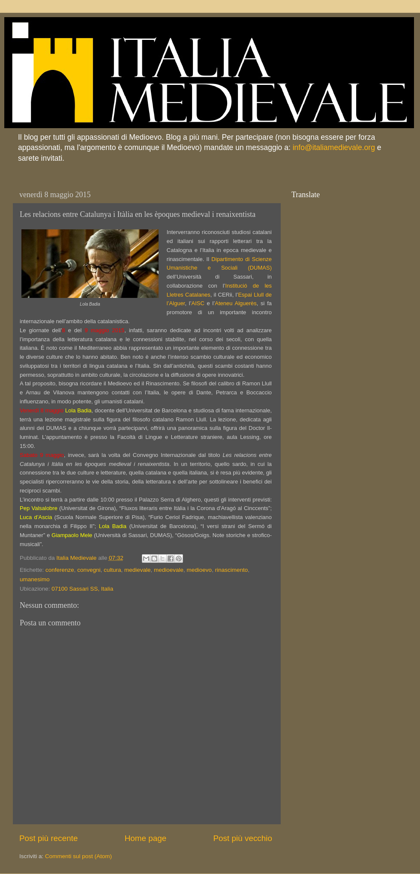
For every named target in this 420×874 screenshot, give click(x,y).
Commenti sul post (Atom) (78, 856)
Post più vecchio (242, 838)
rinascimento (231, 570)
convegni (88, 570)
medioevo (199, 570)
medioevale (168, 570)
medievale (137, 570)
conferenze (59, 570)
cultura (112, 570)
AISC (198, 303)
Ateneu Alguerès (235, 303)
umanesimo (35, 579)
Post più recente (48, 838)
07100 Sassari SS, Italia (82, 589)
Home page (146, 838)
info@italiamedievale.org (334, 147)
